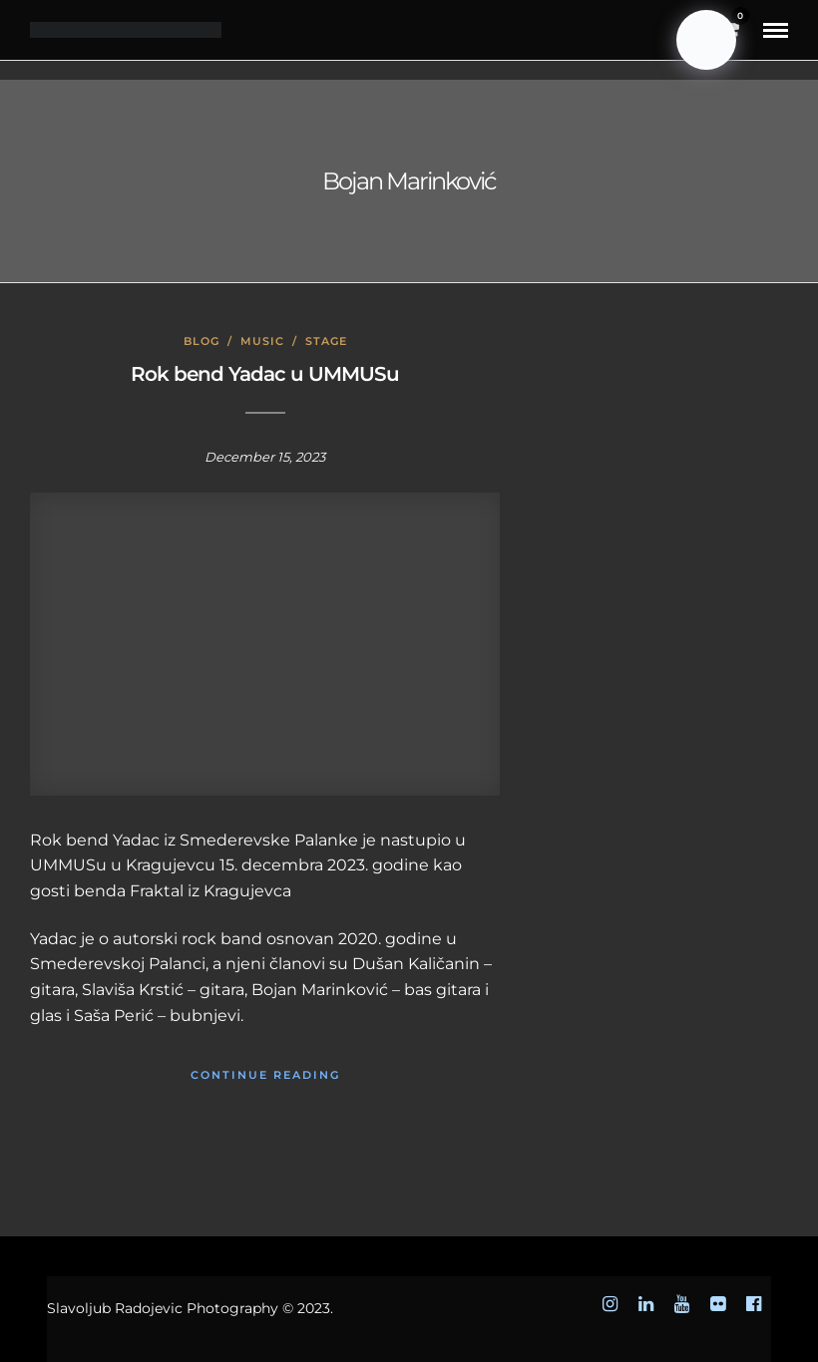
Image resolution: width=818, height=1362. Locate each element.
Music (262, 341)
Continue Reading (265, 1075)
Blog (201, 341)
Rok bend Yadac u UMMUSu (265, 374)
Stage (326, 341)
